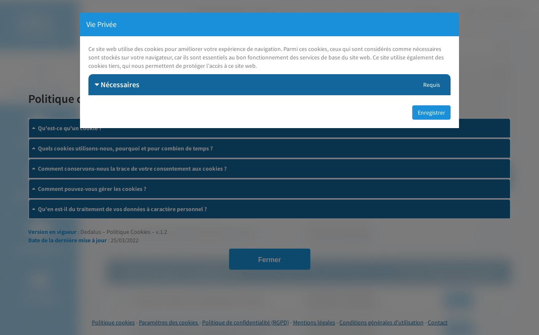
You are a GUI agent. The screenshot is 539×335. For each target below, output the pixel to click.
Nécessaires (117, 84)
